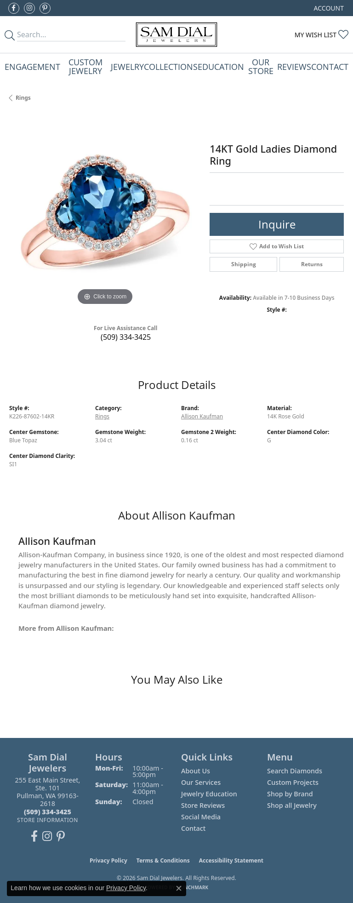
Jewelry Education (209, 793)
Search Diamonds (294, 770)
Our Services (201, 782)
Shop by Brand (290, 793)
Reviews (294, 66)
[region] (104, 211)
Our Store (260, 66)
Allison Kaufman (202, 416)
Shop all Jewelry (292, 805)
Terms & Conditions (163, 860)
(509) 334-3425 (126, 337)
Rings (23, 98)
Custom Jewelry (85, 66)
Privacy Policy (108, 860)
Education (221, 66)
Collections (171, 66)
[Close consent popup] (179, 888)
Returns (312, 264)
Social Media (201, 816)
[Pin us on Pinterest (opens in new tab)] (45, 8)
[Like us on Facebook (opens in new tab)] (13, 8)
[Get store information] (47, 820)
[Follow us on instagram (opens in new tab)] (29, 8)
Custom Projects (293, 782)
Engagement (32, 66)
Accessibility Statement (231, 860)
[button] (328, 8)
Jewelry (127, 66)
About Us (195, 770)
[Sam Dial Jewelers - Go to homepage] (176, 34)
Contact (329, 66)
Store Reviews (203, 805)
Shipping (243, 264)
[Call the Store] (47, 811)
